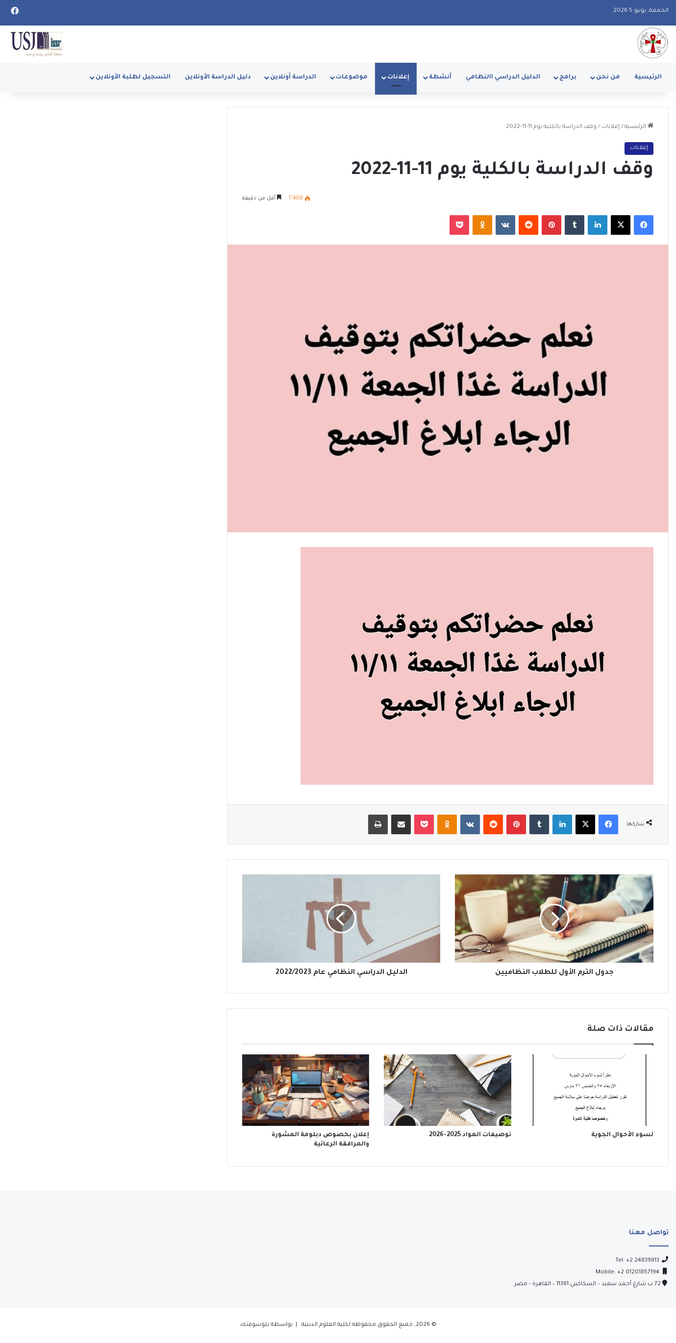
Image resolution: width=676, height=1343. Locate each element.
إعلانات (398, 77)
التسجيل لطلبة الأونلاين (133, 77)
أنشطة (440, 77)
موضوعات (352, 77)
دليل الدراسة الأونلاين (218, 77)
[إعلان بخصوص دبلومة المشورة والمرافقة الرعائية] (306, 1090)
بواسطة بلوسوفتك (266, 1325)
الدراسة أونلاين (293, 77)
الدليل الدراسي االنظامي (503, 77)
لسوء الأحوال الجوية (622, 1135)
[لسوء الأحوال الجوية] (589, 1090)
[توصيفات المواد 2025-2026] (447, 1090)
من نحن (608, 77)
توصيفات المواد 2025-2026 (470, 1135)
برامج (567, 77)
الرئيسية (648, 77)
